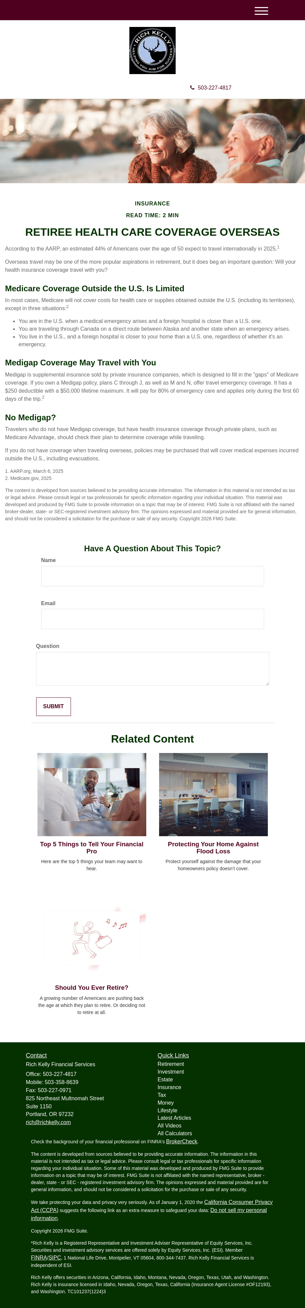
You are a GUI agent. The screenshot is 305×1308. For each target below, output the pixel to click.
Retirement (171, 1064)
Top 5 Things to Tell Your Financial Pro (91, 848)
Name (48, 560)
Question (47, 646)
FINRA (39, 1258)
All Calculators (175, 1133)
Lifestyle (168, 1110)
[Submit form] (53, 706)
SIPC (54, 1258)
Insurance (169, 1087)
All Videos (170, 1126)
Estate (165, 1079)
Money (166, 1103)
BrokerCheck (181, 1141)
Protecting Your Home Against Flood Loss (213, 848)
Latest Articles (175, 1118)
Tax (162, 1095)
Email (48, 603)
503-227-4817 (211, 88)
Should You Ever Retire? (92, 987)
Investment (171, 1072)
